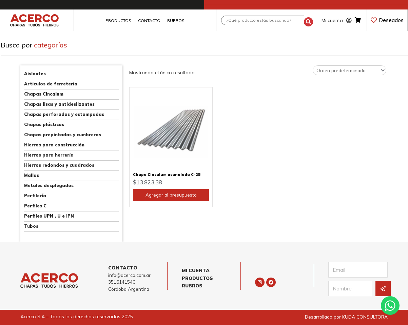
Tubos (31, 226)
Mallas (31, 175)
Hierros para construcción (54, 144)
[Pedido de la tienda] (347, 70)
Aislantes (35, 73)
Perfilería (35, 195)
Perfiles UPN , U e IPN (49, 216)
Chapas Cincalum (43, 94)
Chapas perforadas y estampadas (64, 114)
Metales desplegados (49, 185)
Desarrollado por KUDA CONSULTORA (345, 316)
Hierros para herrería (49, 155)
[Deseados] (374, 20)
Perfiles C (35, 205)
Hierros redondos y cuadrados (59, 165)
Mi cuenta (337, 20)
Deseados (391, 20)
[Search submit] (308, 20)
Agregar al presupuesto (171, 199)
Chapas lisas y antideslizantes (59, 104)
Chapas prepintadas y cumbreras (62, 134)
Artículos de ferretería (50, 83)
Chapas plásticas (44, 124)
